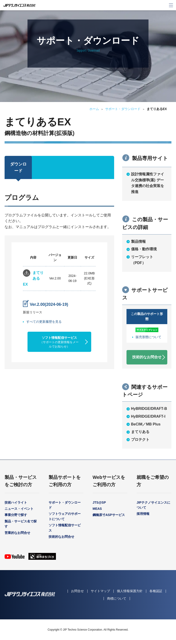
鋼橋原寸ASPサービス (109, 515)
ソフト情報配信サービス (59, 342)
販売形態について (148, 337)
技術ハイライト (16, 502)
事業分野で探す (16, 515)
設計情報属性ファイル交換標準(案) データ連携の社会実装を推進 (147, 183)
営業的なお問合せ (17, 533)
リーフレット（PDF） (142, 260)
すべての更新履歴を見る (44, 321)
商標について (116, 598)
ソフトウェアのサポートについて (65, 516)
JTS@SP (99, 502)
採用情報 (143, 514)
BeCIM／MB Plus (146, 424)
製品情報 (138, 241)
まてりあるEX (33, 278)
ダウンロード (18, 167)
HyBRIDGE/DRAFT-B (149, 409)
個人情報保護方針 (130, 591)
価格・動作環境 (144, 249)
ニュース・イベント (19, 508)
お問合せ (77, 591)
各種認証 (155, 591)
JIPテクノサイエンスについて (153, 505)
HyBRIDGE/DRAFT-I (148, 416)
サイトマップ (100, 591)
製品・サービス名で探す (21, 523)
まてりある (140, 432)
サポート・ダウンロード (122, 109)
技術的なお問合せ (147, 357)
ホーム (94, 109)
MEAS (97, 508)
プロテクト (140, 439)
